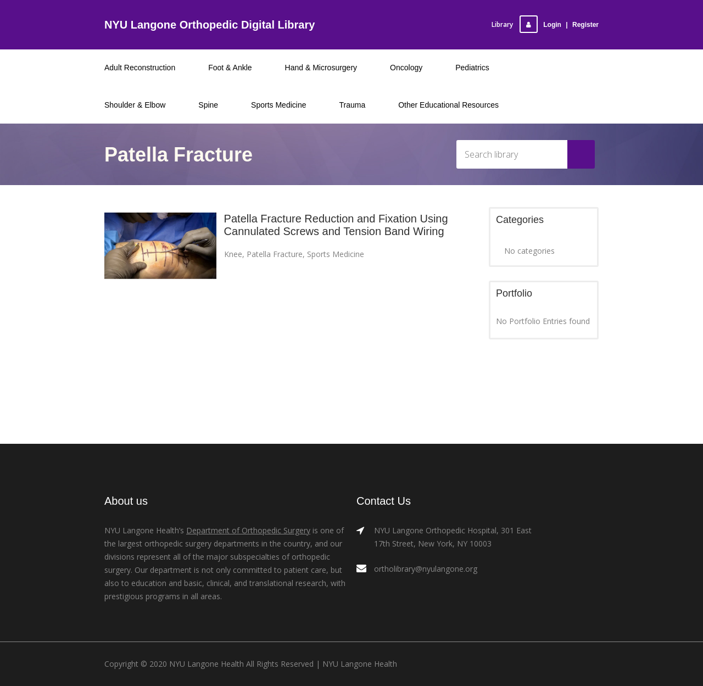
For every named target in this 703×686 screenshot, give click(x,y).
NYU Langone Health (359, 664)
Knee (233, 254)
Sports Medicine (335, 254)
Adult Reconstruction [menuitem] (139, 67)
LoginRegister (559, 25)
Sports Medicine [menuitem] (278, 105)
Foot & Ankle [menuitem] (230, 67)
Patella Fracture (275, 254)
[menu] (351, 86)
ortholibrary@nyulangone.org (425, 569)
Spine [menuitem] (208, 105)
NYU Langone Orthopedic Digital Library (209, 25)
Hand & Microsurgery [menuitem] (321, 67)
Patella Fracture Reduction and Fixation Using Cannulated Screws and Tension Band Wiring (336, 225)
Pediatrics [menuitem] (472, 67)
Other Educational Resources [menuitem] (448, 105)
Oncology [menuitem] (406, 67)
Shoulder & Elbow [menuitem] (134, 105)
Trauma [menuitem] (352, 105)
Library (502, 24)
